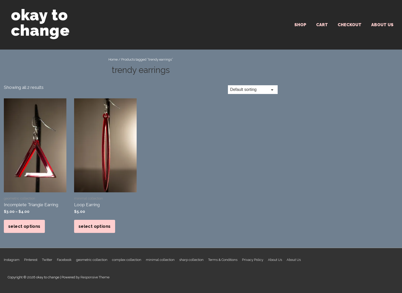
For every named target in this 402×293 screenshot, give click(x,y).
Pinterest (30, 260)
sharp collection (191, 260)
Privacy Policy (252, 260)
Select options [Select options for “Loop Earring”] (94, 226)
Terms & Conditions (222, 260)
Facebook (64, 260)
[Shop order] (253, 89)
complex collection (126, 260)
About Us (382, 24)
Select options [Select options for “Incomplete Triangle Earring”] (24, 226)
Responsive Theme (95, 277)
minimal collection (160, 260)
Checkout (349, 24)
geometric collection (91, 260)
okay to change (40, 22)
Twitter (47, 260)
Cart (322, 24)
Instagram (11, 260)
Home (113, 59)
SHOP (300, 24)
